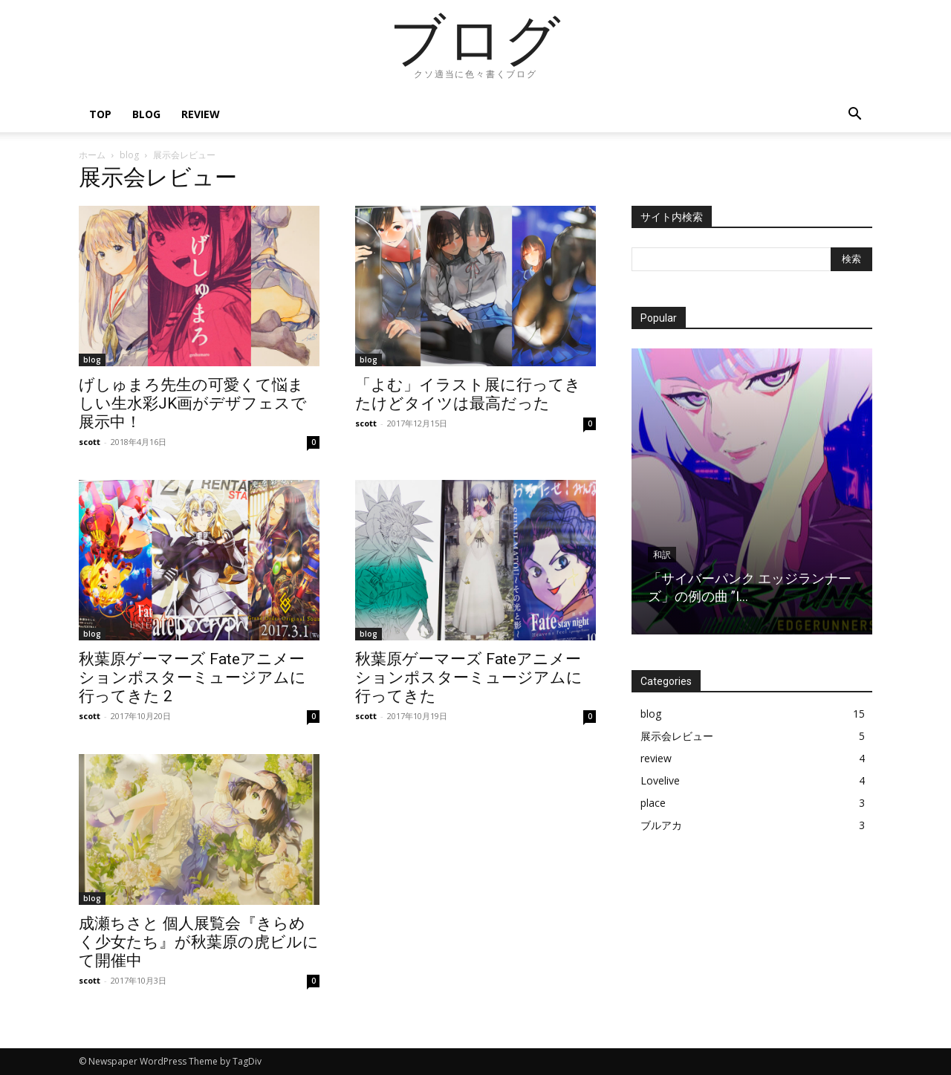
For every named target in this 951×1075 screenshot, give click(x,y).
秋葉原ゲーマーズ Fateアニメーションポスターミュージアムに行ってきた (468, 677)
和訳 (662, 555)
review (200, 114)
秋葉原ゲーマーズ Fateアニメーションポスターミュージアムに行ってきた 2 (192, 677)
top (100, 114)
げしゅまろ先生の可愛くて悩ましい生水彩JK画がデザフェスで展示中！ (193, 403)
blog (146, 114)
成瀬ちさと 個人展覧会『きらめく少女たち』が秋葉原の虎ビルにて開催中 (199, 942)
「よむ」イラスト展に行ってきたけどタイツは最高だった (468, 394)
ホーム (92, 155)
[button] (854, 115)
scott (89, 441)
